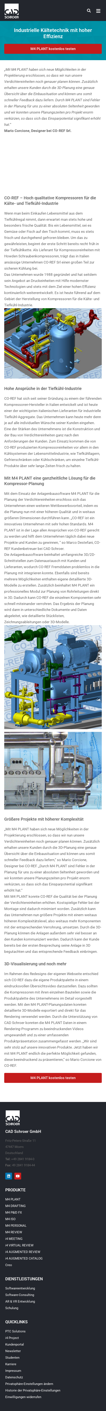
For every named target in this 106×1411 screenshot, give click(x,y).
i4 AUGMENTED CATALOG (24, 1258)
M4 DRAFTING (15, 1206)
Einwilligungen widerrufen (23, 1397)
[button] (98, 10)
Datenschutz (14, 1377)
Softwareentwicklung (20, 1288)
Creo (8, 1265)
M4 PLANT (13, 1199)
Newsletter (13, 1351)
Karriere (10, 1364)
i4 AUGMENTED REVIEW (22, 1252)
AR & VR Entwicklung (20, 1301)
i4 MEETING (13, 1239)
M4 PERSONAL (15, 1226)
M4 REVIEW (13, 1232)
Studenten (12, 1358)
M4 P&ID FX (13, 1212)
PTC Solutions (15, 1331)
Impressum (13, 1371)
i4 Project (12, 1338)
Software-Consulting (19, 1295)
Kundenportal (14, 1344)
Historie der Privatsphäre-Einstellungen (32, 1390)
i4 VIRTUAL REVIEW (19, 1245)
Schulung (11, 1308)
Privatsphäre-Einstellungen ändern (29, 1384)
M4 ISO (10, 1219)
